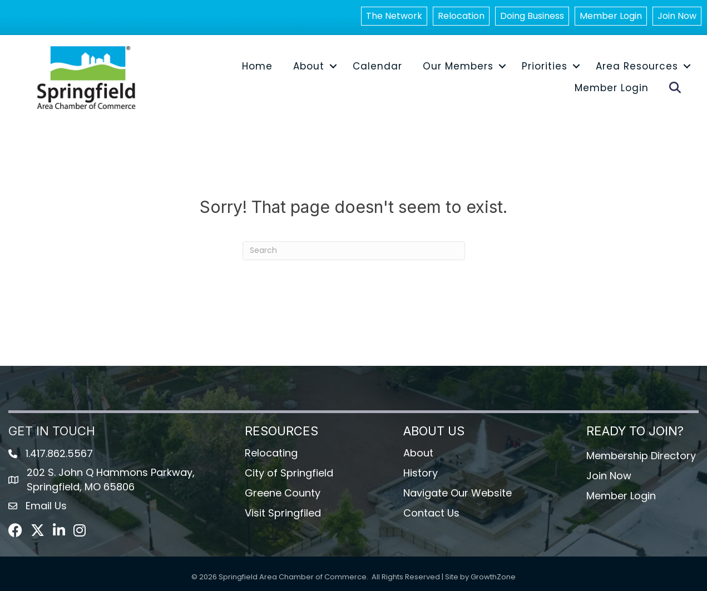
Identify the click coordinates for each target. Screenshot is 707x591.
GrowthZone (493, 577)
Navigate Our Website (457, 493)
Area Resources (637, 66)
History (420, 473)
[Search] (354, 250)
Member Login (611, 15)
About (308, 66)
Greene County (282, 493)
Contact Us (431, 513)
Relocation (461, 15)
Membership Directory (641, 456)
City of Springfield (289, 473)
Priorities (544, 66)
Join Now (676, 15)
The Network (394, 15)
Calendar (377, 66)
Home (257, 66)
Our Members (458, 66)
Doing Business (532, 15)
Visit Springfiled (283, 513)
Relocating (271, 453)
